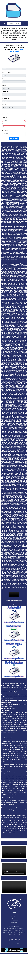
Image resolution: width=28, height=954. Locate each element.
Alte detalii (5, 130)
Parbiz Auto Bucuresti (16, 50)
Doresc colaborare (14, 921)
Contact (14, 919)
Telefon (4, 117)
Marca (4, 79)
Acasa (14, 915)
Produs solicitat (6, 72)
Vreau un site (14, 923)
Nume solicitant (6, 111)
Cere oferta (14, 917)
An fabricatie (5, 92)
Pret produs (5, 98)
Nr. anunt (4, 66)
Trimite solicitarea (14, 138)
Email (3, 124)
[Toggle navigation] (4, 23)
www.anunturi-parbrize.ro (7, 146)
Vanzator (4, 104)
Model (4, 85)
